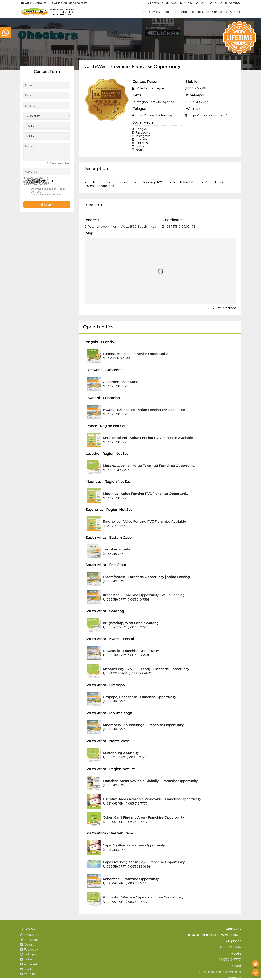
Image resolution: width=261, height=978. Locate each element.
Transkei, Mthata (116, 549)
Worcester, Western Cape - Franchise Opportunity (143, 897)
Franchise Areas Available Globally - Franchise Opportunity (150, 781)
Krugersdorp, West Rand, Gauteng (131, 623)
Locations (202, 11)
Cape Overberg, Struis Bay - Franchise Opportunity (144, 862)
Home (142, 11)
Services (154, 11)
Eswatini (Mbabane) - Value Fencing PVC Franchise (144, 410)
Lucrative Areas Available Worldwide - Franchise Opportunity (152, 799)
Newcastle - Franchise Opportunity (131, 651)
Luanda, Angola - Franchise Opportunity (135, 354)
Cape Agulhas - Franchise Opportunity (134, 845)
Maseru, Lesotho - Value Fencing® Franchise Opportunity (149, 466)
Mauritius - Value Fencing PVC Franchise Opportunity (145, 494)
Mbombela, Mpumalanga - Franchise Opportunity (143, 725)
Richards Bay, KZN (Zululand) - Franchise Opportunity (146, 669)
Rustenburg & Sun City (121, 753)
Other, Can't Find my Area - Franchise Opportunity (143, 817)
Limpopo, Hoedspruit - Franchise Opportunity (139, 697)
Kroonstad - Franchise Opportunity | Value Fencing (144, 595)
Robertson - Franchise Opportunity (131, 879)
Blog (166, 11)
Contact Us (219, 11)
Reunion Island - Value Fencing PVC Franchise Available (148, 438)
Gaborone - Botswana (120, 382)
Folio (175, 11)
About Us (187, 11)
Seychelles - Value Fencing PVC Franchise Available (144, 521)
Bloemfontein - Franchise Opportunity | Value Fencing (146, 577)
